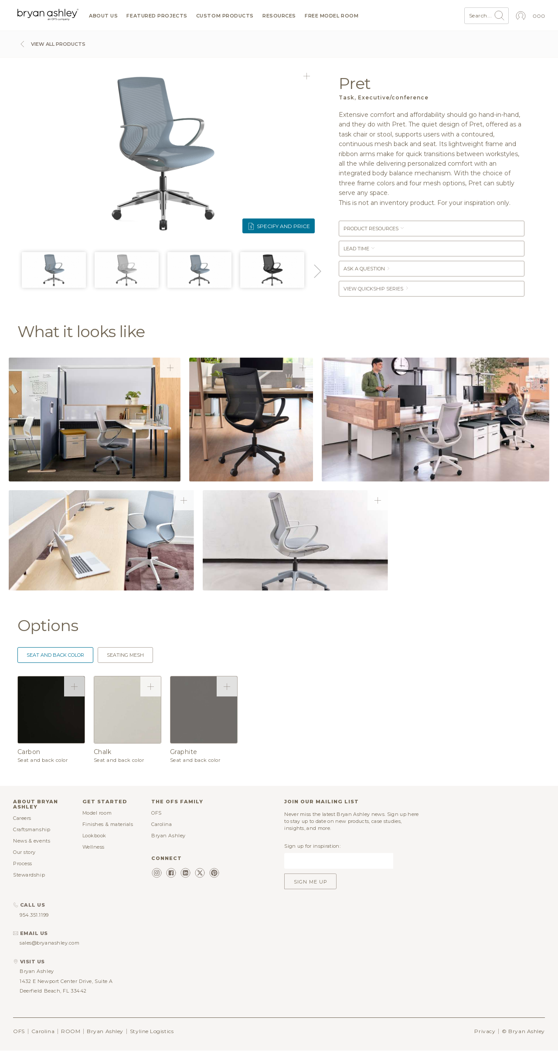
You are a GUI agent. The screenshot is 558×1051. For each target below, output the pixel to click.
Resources (279, 16)
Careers (22, 818)
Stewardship (29, 875)
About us (103, 16)
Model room (97, 813)
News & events (31, 841)
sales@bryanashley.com (50, 943)
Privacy (484, 1031)
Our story (24, 852)
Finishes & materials (107, 824)
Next (316, 271)
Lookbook (94, 836)
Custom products (225, 16)
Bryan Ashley (168, 836)
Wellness (93, 847)
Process (22, 863)
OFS (156, 813)
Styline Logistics (152, 1031)
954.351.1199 (34, 915)
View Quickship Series (376, 289)
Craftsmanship (31, 829)
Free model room (331, 16)
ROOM (70, 1031)
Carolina (161, 824)
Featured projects (156, 16)
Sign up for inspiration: (312, 846)
